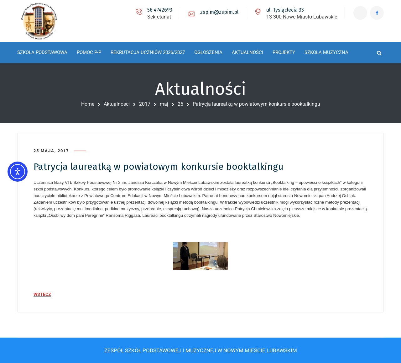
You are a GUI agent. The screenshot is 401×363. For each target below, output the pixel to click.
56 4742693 (159, 10)
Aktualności (117, 104)
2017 (144, 104)
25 (180, 104)
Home (87, 104)
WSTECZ (42, 294)
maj (164, 104)
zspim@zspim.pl (219, 12)
